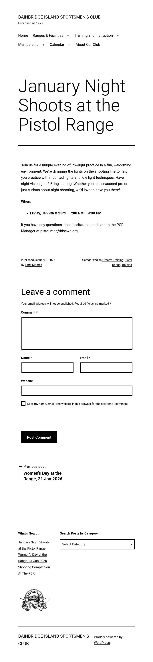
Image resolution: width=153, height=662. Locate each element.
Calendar (57, 44)
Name (26, 358)
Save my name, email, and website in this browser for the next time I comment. (78, 404)
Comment (29, 312)
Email (85, 358)
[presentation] (48, 421)
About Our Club (87, 44)
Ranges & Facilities (48, 35)
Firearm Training (113, 260)
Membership (28, 44)
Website (27, 381)
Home (23, 35)
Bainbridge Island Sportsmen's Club (59, 17)
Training (127, 265)
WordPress (102, 643)
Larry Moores (33, 265)
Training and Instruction (94, 35)
